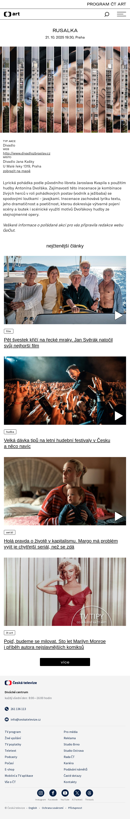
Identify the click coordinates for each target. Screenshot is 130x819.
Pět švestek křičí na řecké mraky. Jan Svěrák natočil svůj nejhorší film (58, 342)
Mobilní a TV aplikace (19, 776)
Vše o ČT (10, 782)
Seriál (9, 532)
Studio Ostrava (74, 750)
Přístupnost (75, 808)
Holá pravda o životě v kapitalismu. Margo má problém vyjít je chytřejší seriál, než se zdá (61, 543)
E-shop (9, 769)
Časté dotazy (72, 776)
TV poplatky (13, 744)
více (65, 662)
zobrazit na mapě (16, 171)
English (33, 808)
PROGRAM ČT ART (106, 4)
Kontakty (70, 782)
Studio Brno (72, 744)
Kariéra (69, 763)
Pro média (70, 732)
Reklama (70, 738)
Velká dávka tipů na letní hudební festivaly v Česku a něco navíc (57, 443)
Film (8, 331)
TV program (13, 732)
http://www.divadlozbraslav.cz (26, 153)
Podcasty (11, 757)
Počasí (9, 763)
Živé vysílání (13, 738)
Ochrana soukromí (52, 808)
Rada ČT (69, 757)
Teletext (10, 750)
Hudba (10, 432)
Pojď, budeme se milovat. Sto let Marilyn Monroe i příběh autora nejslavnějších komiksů (55, 644)
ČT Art (9, 632)
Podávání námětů (75, 769)
